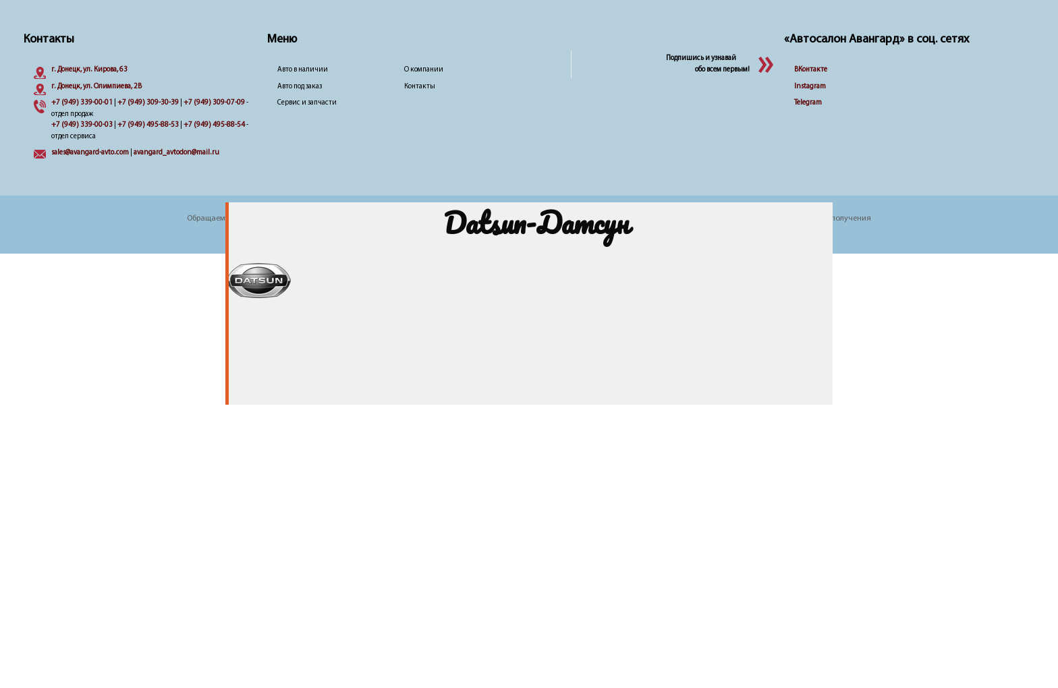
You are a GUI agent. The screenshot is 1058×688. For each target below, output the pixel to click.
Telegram (808, 103)
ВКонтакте (810, 70)
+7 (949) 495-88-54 (214, 125)
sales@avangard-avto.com (90, 152)
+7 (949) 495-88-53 (148, 125)
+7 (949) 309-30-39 (148, 103)
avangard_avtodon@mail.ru (176, 152)
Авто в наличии (302, 70)
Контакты (419, 86)
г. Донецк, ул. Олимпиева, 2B (96, 86)
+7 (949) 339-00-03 (82, 125)
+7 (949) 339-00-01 (82, 103)
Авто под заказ (299, 86)
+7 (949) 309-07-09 (214, 103)
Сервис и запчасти (307, 103)
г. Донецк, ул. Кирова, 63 (89, 70)
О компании (423, 70)
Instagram (810, 86)
